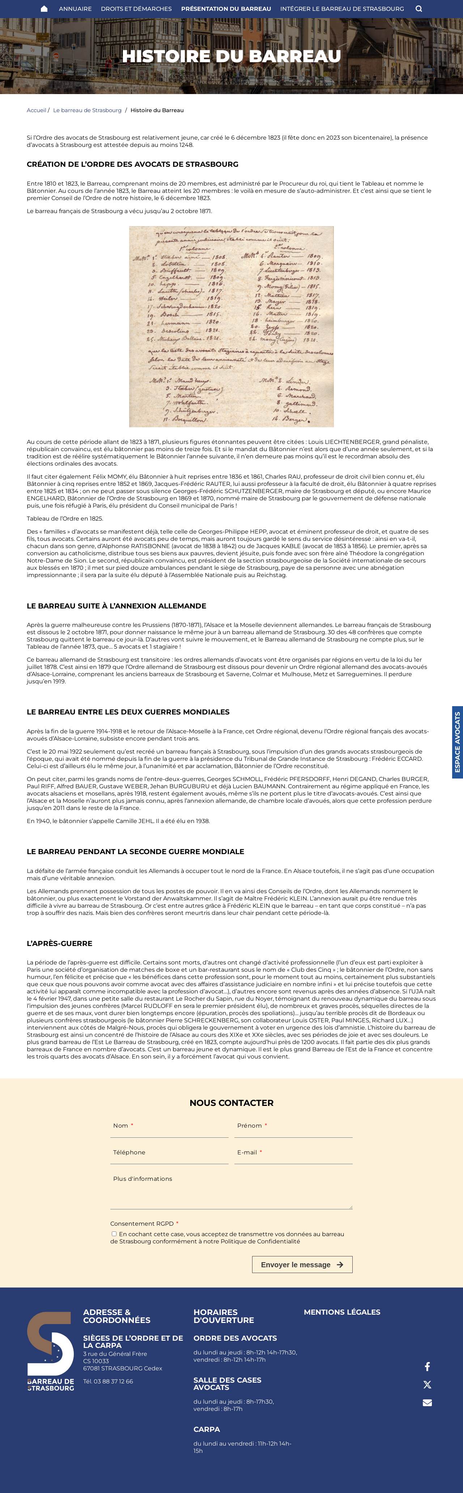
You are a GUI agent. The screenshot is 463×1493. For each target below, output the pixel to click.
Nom (121, 1125)
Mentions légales (342, 1312)
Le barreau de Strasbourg (87, 110)
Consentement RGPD (142, 1223)
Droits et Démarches (136, 8)
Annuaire (75, 8)
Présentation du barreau (226, 8)
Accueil (36, 110)
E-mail (248, 1152)
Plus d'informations (143, 1178)
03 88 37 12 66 (113, 1381)
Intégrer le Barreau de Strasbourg (342, 8)
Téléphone (129, 1152)
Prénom (250, 1125)
